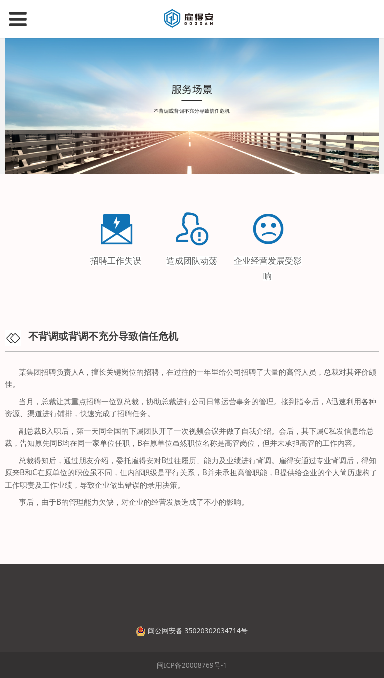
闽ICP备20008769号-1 (192, 665)
